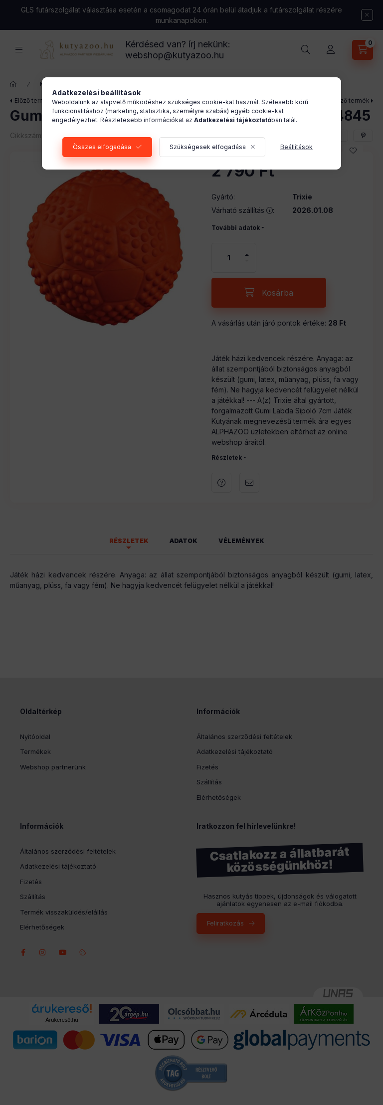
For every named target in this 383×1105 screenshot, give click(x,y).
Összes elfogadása (102, 147)
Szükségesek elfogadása (208, 147)
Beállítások (296, 147)
